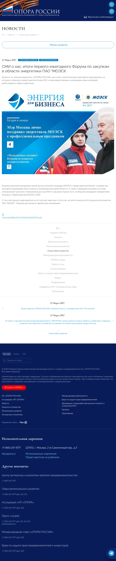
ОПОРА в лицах (58, 260)
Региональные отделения (41, 453)
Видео (58, 278)
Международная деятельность (58, 255)
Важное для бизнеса (58, 242)
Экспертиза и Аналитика (12, 415)
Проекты (65, 410)
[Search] (17, 360)
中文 (24, 354)
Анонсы (58, 237)
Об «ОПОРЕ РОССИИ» (11, 396)
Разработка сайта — (14, 422)
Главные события (58, 233)
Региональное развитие (58, 246)
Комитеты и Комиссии (11, 407)
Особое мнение (58, 269)
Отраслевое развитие (28, 35)
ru (112, 11)
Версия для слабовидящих (98, 17)
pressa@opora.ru (9, 524)
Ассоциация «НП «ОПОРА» (13, 400)
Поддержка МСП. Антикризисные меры (58, 287)
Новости (11, 35)
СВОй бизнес (58, 291)
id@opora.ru (9, 453)
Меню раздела (58, 44)
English (16, 354)
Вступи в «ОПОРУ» (14, 387)
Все (58, 228)
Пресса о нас (58, 264)
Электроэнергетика (48, 60)
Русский (6, 354)
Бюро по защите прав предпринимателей (58, 273)
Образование (67, 413)
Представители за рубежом (42, 457)
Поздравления (58, 282)
